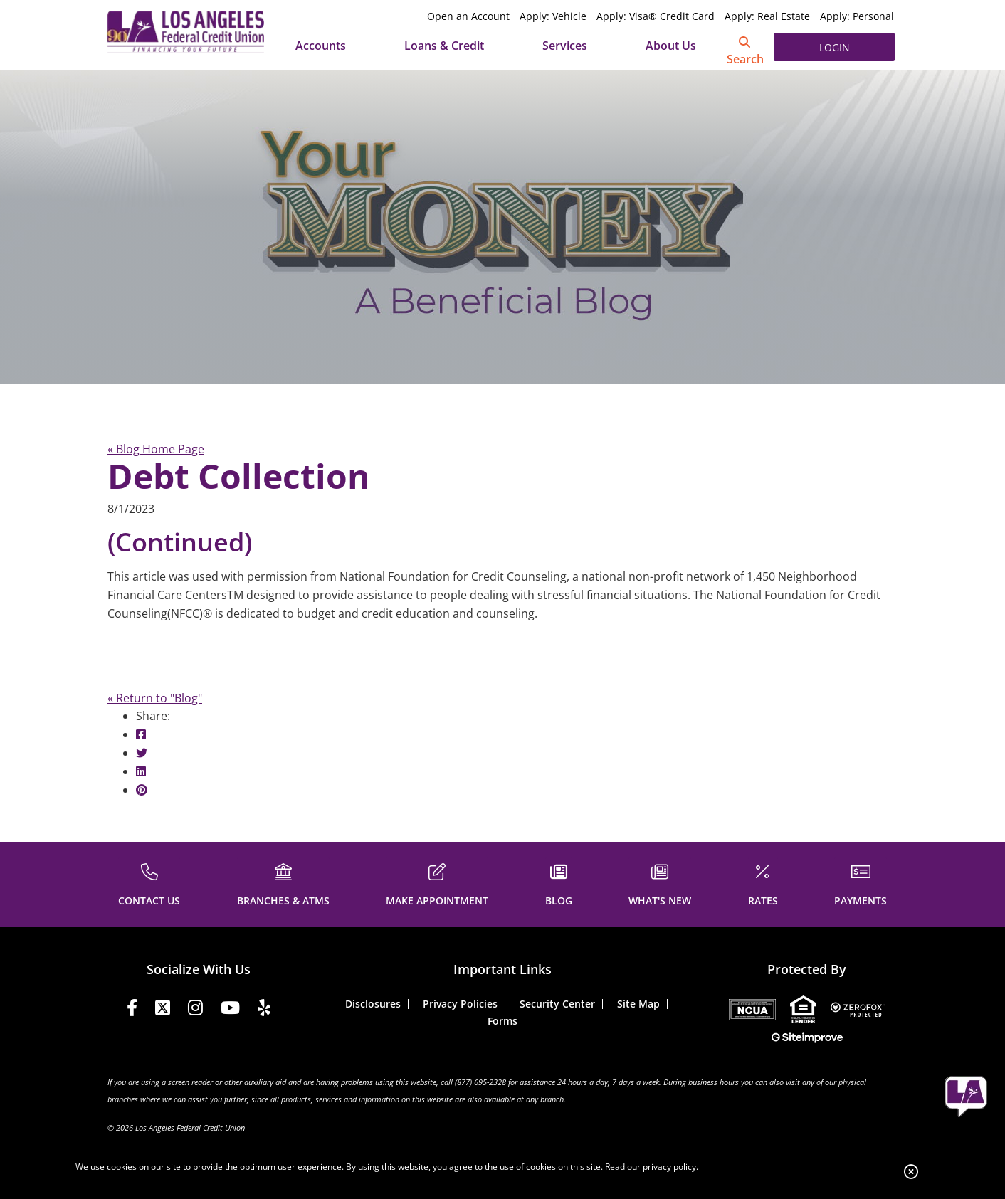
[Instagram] (195, 1010)
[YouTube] (230, 1010)
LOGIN (834, 47)
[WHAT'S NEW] (659, 882)
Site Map (638, 1003)
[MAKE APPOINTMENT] (437, 882)
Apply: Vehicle (553, 16)
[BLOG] (558, 882)
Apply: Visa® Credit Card (655, 16)
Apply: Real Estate (767, 16)
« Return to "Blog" (154, 698)
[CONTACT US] (149, 882)
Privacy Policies (460, 1003)
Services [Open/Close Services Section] (564, 45)
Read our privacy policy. (651, 1167)
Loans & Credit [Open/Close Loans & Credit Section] (444, 45)
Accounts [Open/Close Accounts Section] (320, 45)
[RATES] (763, 882)
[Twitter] (162, 1010)
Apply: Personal (857, 16)
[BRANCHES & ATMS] (283, 882)
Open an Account (468, 16)
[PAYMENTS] (860, 882)
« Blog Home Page (155, 449)
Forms (502, 1021)
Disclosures (373, 1003)
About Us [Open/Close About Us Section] (671, 45)
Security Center (557, 1003)
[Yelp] (264, 1010)
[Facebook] (132, 1010)
